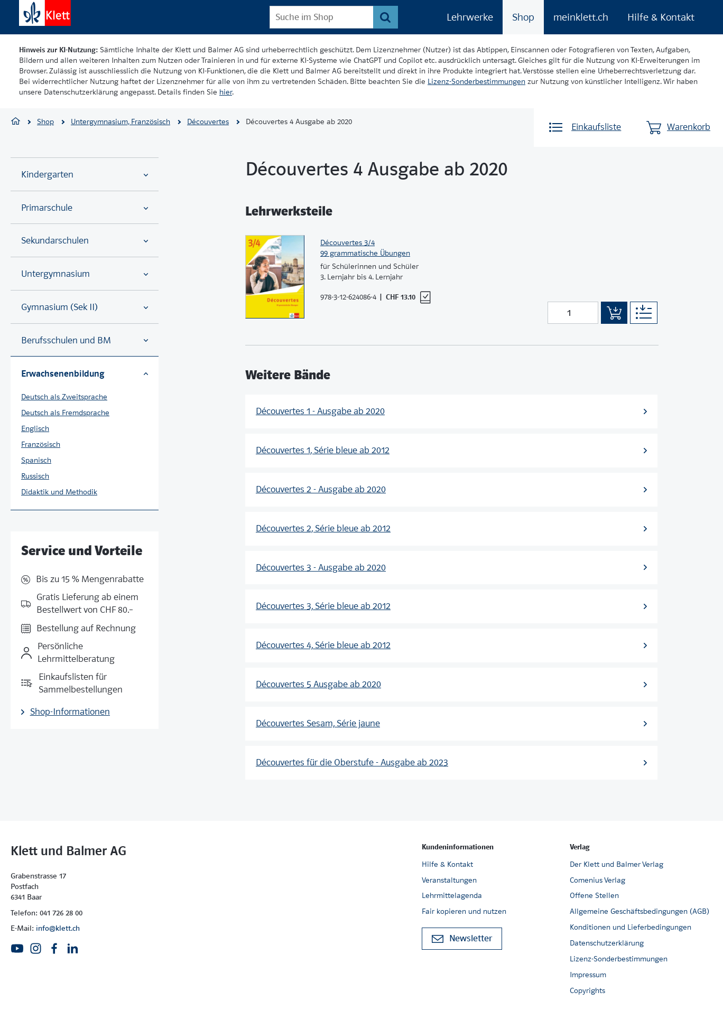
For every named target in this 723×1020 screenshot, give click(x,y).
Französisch (40, 444)
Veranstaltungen (449, 880)
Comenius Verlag (597, 880)
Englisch (35, 428)
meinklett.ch (580, 17)
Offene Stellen (594, 895)
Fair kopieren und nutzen (464, 911)
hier (225, 92)
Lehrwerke (470, 17)
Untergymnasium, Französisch (120, 121)
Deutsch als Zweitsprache (64, 396)
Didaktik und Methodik (59, 492)
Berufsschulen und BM (84, 340)
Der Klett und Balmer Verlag (616, 864)
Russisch (35, 476)
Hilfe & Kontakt (660, 17)
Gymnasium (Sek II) (84, 307)
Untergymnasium (84, 273)
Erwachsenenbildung (84, 373)
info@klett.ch (58, 928)
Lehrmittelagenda (452, 895)
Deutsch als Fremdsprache (65, 412)
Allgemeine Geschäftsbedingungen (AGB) (639, 911)
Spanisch (36, 460)
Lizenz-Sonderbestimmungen (476, 81)
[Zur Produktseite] (274, 277)
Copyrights (587, 990)
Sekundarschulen (84, 240)
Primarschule (84, 207)
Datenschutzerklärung (607, 943)
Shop (523, 17)
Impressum (588, 974)
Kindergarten (84, 174)
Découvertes (208, 121)
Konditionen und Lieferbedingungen (630, 927)
